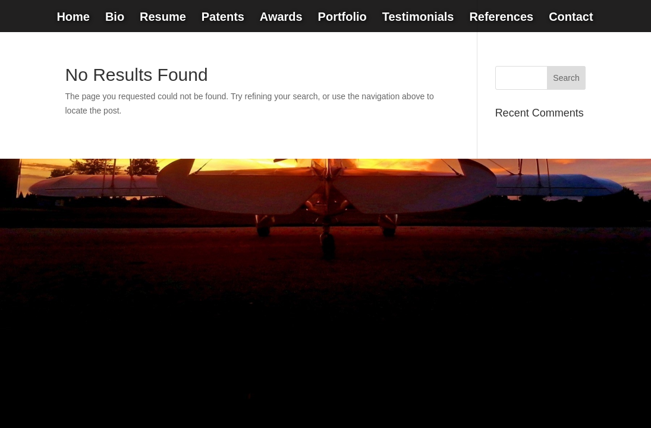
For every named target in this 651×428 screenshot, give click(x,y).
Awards (281, 17)
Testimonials (418, 17)
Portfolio (342, 17)
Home (73, 17)
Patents (223, 17)
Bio (114, 17)
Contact (571, 17)
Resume (163, 17)
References (501, 17)
